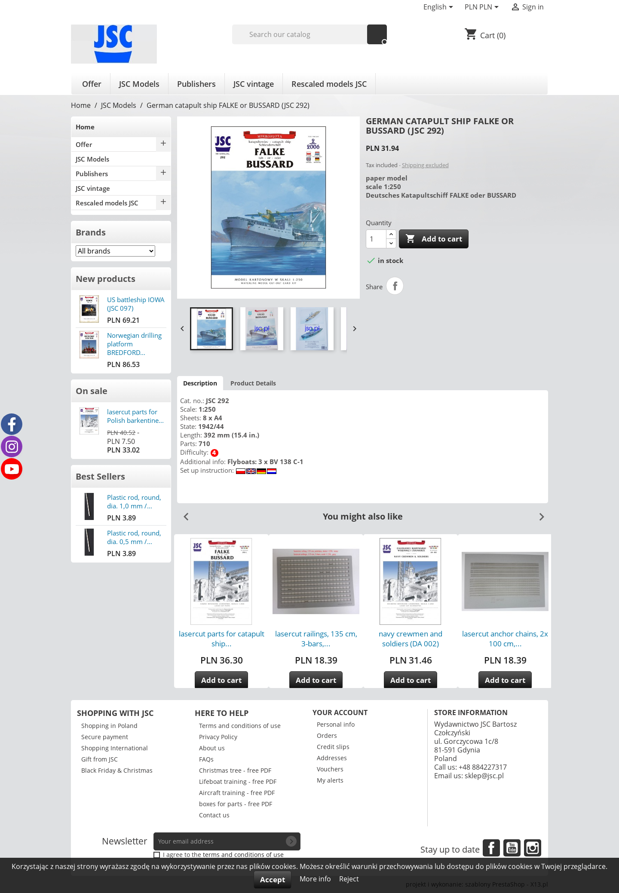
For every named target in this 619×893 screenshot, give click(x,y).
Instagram (532, 847)
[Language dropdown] (439, 8)
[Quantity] (376, 238)
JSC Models (139, 84)
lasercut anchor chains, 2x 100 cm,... (505, 638)
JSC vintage (253, 84)
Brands (91, 232)
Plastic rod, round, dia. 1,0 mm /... (134, 501)
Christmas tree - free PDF (235, 770)
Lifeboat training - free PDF (237, 781)
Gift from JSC (99, 759)
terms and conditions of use (243, 854)
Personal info (336, 724)
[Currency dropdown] (483, 8)
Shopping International (114, 748)
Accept (272, 879)
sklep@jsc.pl (484, 775)
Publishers (196, 84)
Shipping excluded (425, 165)
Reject (349, 879)
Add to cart (433, 239)
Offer (91, 84)
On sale (91, 391)
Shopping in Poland (109, 726)
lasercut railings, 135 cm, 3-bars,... (316, 638)
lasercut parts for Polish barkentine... (135, 416)
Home (85, 126)
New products (105, 278)
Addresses (332, 758)
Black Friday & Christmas (117, 770)
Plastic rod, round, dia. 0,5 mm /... (134, 537)
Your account (340, 712)
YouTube (512, 847)
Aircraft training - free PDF (237, 793)
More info (316, 879)
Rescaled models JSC (329, 84)
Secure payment (104, 737)
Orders (327, 735)
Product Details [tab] (253, 383)
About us (212, 748)
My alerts (330, 780)
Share (395, 285)
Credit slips (333, 747)
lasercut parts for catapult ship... (221, 638)
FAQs (206, 759)
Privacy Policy (218, 737)
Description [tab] (200, 383)
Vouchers (330, 769)
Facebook (491, 847)
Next (538, 513)
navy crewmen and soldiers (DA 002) (410, 638)
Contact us (214, 815)
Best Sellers (100, 476)
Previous (182, 513)
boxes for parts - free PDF (235, 804)
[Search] (309, 34)
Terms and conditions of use (240, 726)
